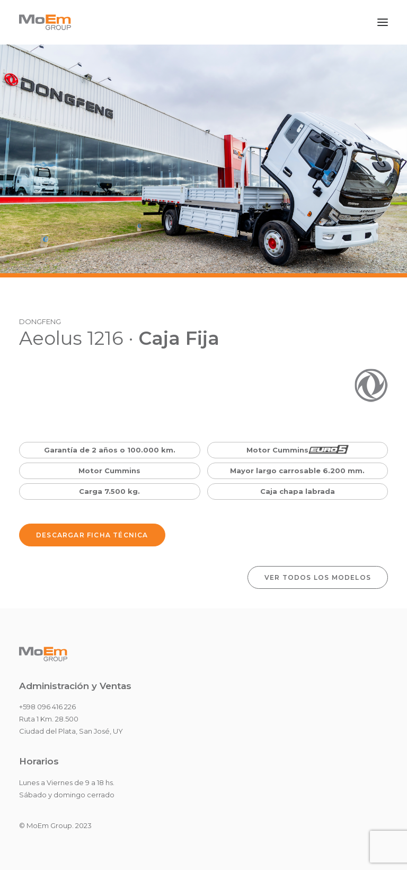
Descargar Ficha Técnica (92, 535)
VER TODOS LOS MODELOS (317, 577)
